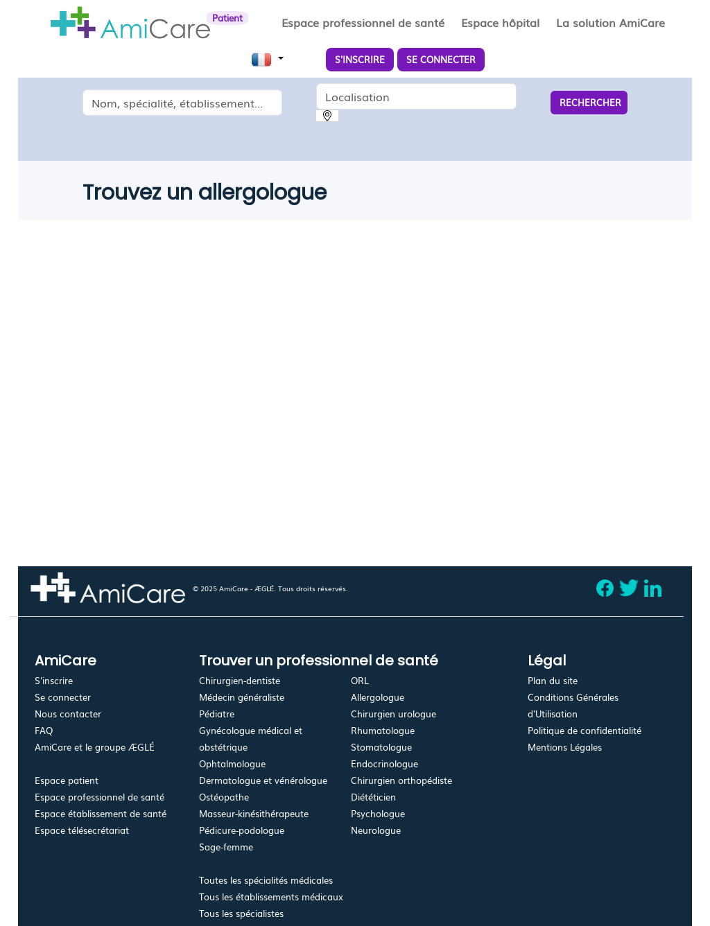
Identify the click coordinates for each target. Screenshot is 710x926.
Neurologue (376, 830)
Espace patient (66, 780)
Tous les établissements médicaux (271, 896)
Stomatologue (381, 746)
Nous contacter (68, 713)
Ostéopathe (224, 796)
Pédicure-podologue (241, 830)
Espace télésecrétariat (82, 830)
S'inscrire (54, 680)
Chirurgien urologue (393, 713)
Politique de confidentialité (584, 730)
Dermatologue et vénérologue (263, 780)
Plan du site (553, 680)
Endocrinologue (384, 763)
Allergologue (377, 697)
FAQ (44, 730)
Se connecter (63, 697)
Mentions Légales (565, 746)
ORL (360, 680)
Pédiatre (216, 713)
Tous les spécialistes (241, 913)
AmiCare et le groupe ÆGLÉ (95, 746)
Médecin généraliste (241, 697)
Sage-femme (226, 846)
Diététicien (373, 796)
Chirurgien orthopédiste (401, 780)
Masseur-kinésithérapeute (254, 813)
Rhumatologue (383, 730)
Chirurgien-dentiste (239, 680)
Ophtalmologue (232, 763)
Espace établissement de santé (100, 813)
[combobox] (183, 102)
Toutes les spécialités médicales (266, 879)
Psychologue (378, 813)
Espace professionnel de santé (99, 796)
